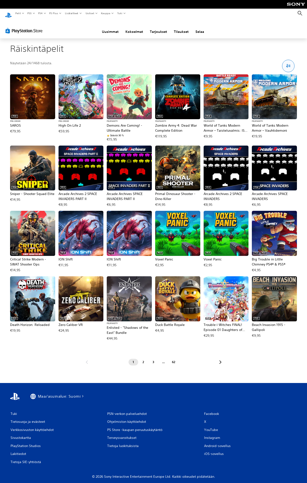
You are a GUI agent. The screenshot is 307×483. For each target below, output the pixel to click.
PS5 (29, 13)
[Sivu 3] (153, 357)
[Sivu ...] (163, 357)
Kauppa (105, 13)
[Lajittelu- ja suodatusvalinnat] (288, 61)
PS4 (40, 13)
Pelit (18, 13)
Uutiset (89, 13)
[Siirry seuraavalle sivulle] (220, 357)
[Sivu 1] (133, 357)
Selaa (199, 27)
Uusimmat (110, 27)
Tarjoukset (158, 27)
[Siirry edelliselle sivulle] (87, 357)
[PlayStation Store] (25, 26)
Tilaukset (181, 27)
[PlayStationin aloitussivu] (8, 13)
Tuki (119, 13)
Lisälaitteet (71, 13)
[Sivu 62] (173, 357)
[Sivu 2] (143, 357)
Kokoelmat (134, 27)
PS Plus (53, 13)
